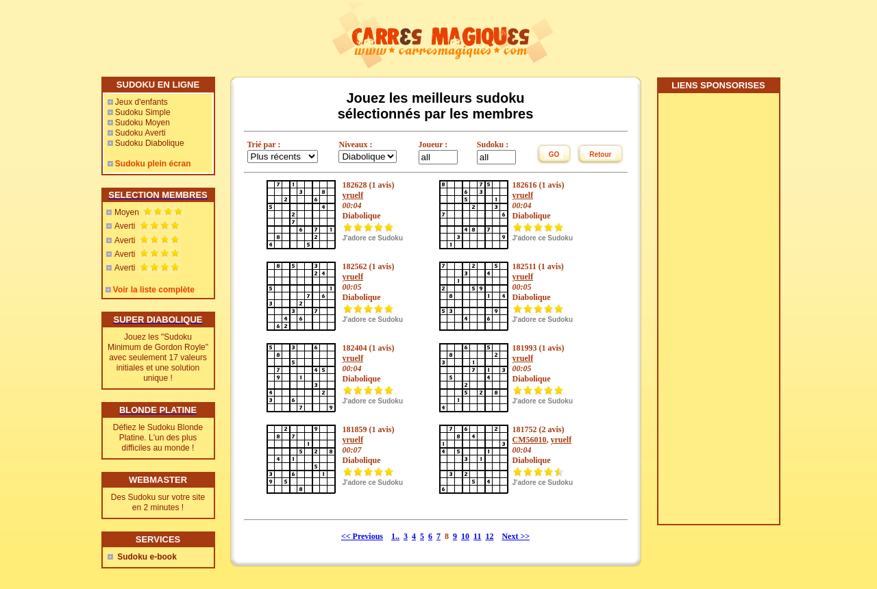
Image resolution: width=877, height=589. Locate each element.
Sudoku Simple (143, 112)
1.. (395, 536)
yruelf (353, 195)
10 (465, 536)
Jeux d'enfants (141, 102)
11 (477, 536)
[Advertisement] (718, 313)
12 (489, 536)
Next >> (516, 536)
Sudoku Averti (140, 133)
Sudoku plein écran (153, 163)
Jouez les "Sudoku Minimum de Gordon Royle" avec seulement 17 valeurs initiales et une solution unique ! (158, 357)
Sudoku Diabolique (149, 143)
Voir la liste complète (154, 289)
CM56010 (529, 439)
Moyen (126, 212)
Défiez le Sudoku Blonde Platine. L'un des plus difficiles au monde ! (158, 438)
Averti (124, 226)
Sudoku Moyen (142, 122)
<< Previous (362, 536)
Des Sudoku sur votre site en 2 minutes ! (158, 502)
